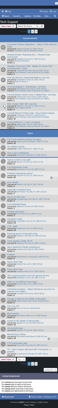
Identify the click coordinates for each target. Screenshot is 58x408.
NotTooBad (21, 89)
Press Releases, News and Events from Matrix (32, 72)
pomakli (19, 249)
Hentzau (20, 243)
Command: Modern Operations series (29, 51)
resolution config (14, 219)
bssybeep (20, 169)
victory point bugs (15, 328)
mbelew (19, 206)
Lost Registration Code (17, 167)
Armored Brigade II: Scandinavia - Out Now (26, 87)
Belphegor (20, 278)
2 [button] (32, 31)
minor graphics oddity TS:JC (19, 241)
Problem (11, 254)
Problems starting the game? (20, 173)
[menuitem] (8, 11)
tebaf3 (19, 49)
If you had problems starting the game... (25, 139)
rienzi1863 (20, 345)
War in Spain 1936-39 (23, 108)
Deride (19, 149)
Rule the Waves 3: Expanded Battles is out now (28, 77)
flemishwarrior (22, 257)
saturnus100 (21, 141)
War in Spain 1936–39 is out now (22, 104)
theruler (19, 162)
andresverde (21, 97)
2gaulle (19, 323)
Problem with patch (15, 211)
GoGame (20, 271)
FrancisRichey (22, 70)
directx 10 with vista (16, 197)
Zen (18, 308)
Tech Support (9, 22)
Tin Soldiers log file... (16, 147)
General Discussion (22, 61)
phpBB (21, 402)
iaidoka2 (20, 236)
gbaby (19, 124)
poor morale (12, 182)
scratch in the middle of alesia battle (23, 321)
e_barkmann (21, 354)
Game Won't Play (15, 262)
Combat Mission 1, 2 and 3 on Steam (23, 122)
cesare (19, 175)
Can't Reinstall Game (16, 204)
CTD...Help (12, 226)
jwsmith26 (20, 80)
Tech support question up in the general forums (28, 275)
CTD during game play (17, 343)
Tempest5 (20, 115)
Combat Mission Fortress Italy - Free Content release (30, 113)
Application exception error (19, 189)
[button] (36, 31)
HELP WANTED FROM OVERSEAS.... (24, 247)
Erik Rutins (21, 155)
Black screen (13, 313)
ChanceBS (21, 221)
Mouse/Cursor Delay (16, 334)
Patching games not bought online (22, 234)
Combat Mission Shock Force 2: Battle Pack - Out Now (31, 95)
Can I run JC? (13, 306)
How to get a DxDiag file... (18, 153)
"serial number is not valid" (19, 160)
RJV (18, 214)
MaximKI (20, 106)
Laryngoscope (22, 199)
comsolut (20, 293)
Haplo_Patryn (22, 301)
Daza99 (19, 59)
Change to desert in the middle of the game (26, 299)
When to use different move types (22, 282)
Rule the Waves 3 (21, 81)
